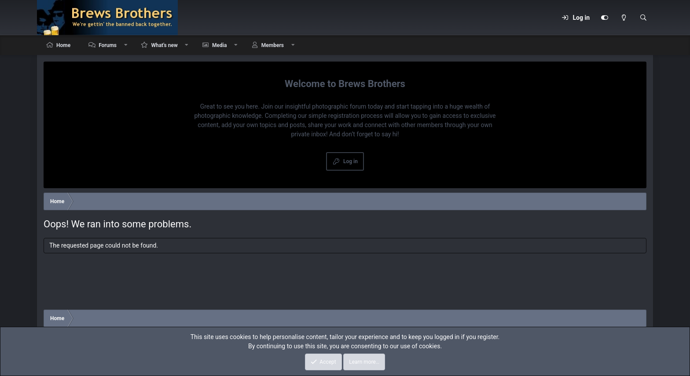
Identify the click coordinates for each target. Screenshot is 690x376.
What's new (164, 45)
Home (63, 45)
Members (272, 45)
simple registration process (345, 115)
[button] (126, 45)
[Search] (643, 17)
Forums (108, 45)
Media (219, 45)
